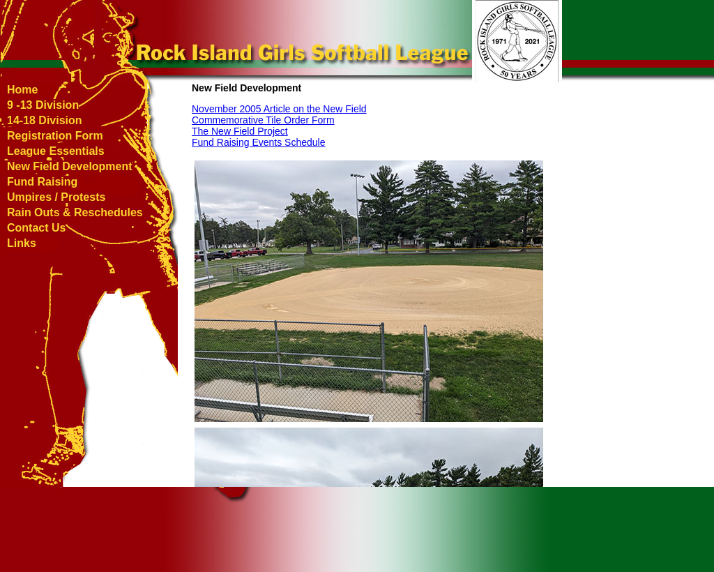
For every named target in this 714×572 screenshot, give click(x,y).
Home (22, 90)
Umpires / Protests (56, 197)
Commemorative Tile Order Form (263, 120)
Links (21, 243)
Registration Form (55, 136)
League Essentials (56, 151)
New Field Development (69, 166)
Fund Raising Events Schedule (258, 142)
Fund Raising (42, 182)
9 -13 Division (43, 105)
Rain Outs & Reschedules (75, 212)
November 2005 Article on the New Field (279, 108)
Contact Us (36, 228)
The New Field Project (240, 131)
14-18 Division (44, 120)
